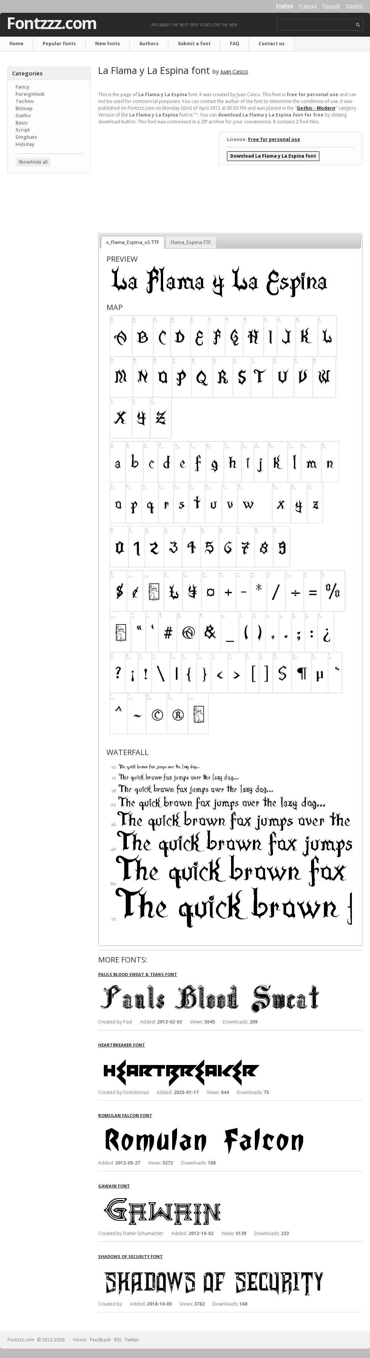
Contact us (272, 43)
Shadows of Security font (130, 1256)
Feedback (100, 1340)
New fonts (107, 43)
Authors (149, 43)
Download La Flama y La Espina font (273, 156)
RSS (117, 1340)
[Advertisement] (49, 224)
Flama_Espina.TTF (191, 242)
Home (16, 43)
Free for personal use (274, 139)
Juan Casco (234, 71)
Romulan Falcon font (125, 1115)
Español (354, 6)
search (358, 25)
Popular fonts (59, 43)
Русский (331, 6)
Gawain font (114, 1186)
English (284, 6)
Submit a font (194, 43)
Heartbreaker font (121, 1045)
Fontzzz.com (51, 23)
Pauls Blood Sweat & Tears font (137, 974)
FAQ (234, 43)
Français (308, 6)
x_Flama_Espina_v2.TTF (132, 242)
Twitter (132, 1340)
